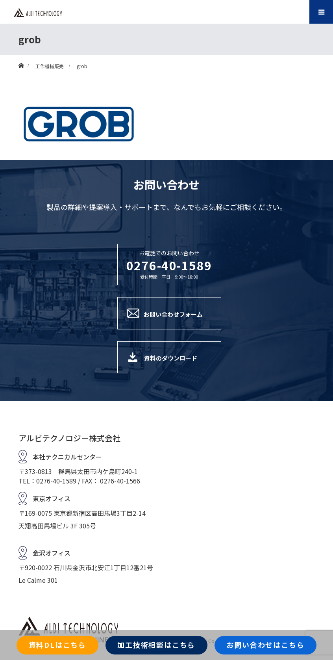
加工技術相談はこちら (156, 645)
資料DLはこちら (57, 645)
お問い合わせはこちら (265, 645)
